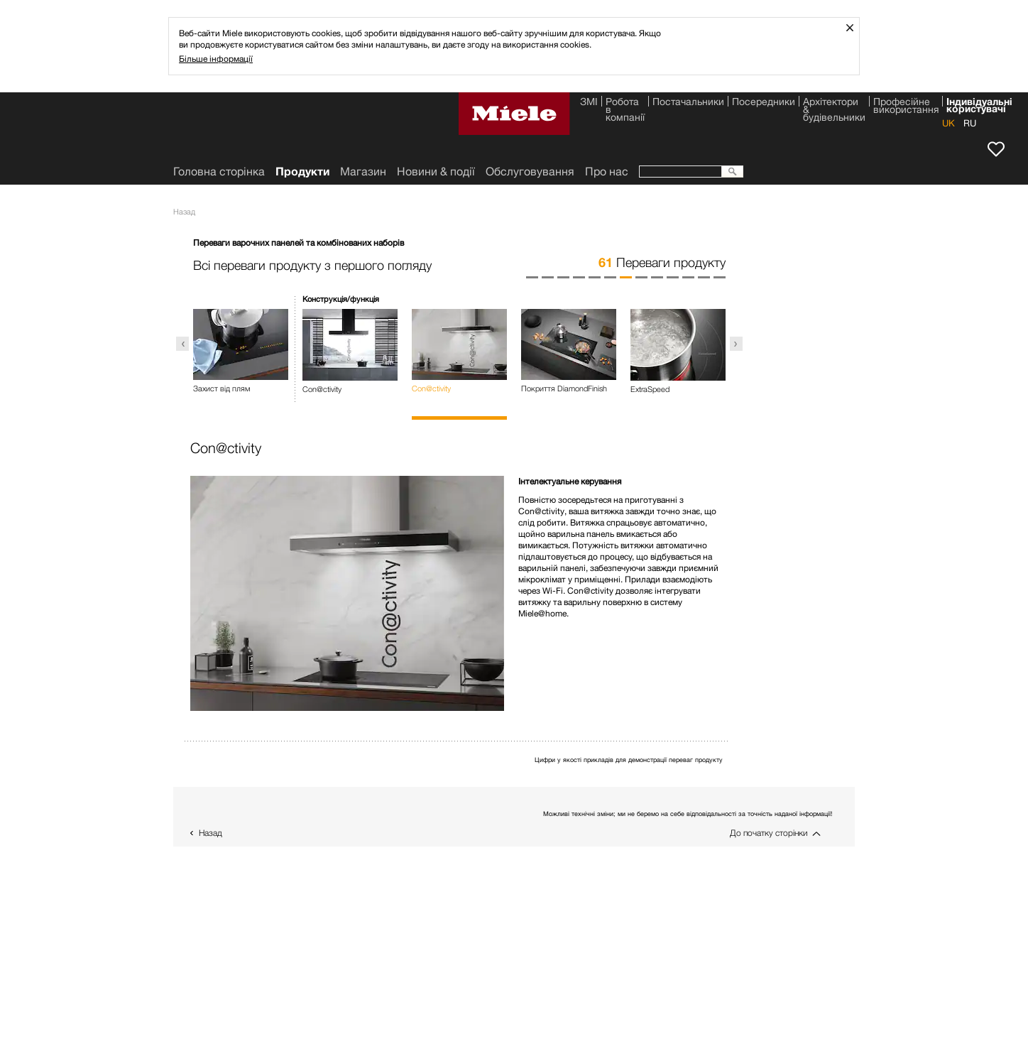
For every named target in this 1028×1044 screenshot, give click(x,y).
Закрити (855, 27)
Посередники (763, 103)
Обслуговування (530, 171)
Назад (210, 832)
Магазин (363, 171)
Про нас (606, 171)
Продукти (302, 171)
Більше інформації (216, 58)
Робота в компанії (625, 103)
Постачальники (688, 103)
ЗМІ (589, 103)
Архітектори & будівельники (834, 103)
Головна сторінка (219, 171)
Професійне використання (906, 103)
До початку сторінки (768, 832)
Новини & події (436, 171)
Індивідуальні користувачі (979, 103)
